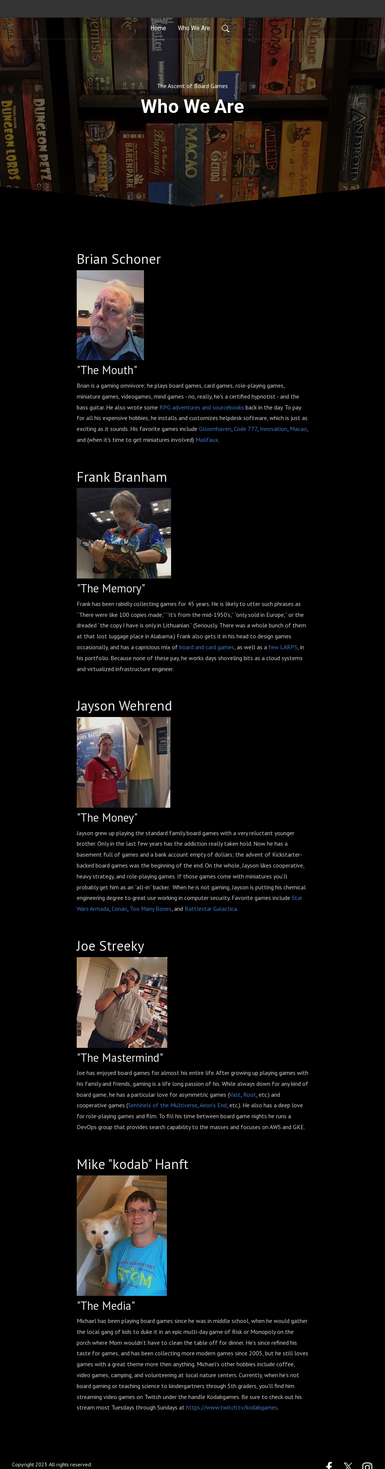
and (206, 407)
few (273, 647)
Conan (119, 908)
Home (158, 28)
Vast (235, 1094)
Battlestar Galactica (211, 908)
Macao (298, 428)
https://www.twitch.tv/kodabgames (231, 1407)
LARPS (288, 647)
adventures (186, 407)
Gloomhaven (215, 428)
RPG (165, 407)
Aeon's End (213, 1105)
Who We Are (194, 28)
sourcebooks (228, 407)
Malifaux (207, 439)
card (211, 647)
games (226, 647)
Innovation (273, 428)
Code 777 (245, 428)
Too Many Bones (150, 908)
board (186, 647)
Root (249, 1094)
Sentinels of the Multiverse (162, 1105)
